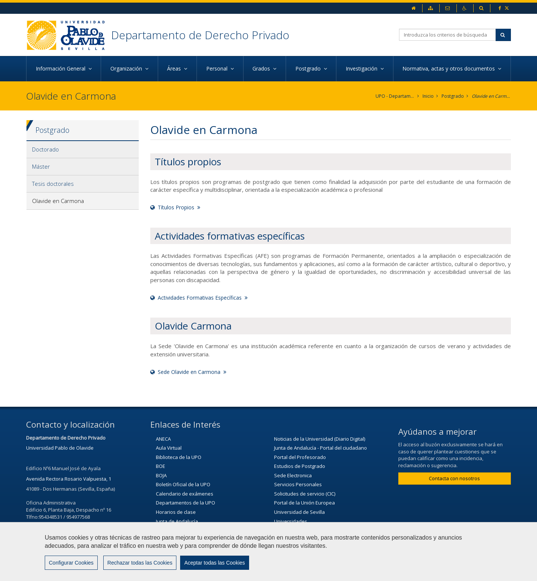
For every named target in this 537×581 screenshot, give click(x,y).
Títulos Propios (175, 207)
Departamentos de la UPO (185, 502)
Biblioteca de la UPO (178, 457)
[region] (268, 551)
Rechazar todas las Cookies (139, 563)
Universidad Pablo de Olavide (60, 447)
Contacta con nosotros (454, 478)
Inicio (428, 96)
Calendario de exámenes (184, 493)
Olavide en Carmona (491, 96)
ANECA (163, 438)
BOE (160, 466)
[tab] (82, 149)
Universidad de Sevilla (299, 512)
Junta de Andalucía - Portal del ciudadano (320, 447)
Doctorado (45, 149)
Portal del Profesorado (300, 457)
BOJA (161, 475)
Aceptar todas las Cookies (214, 563)
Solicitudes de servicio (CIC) (304, 493)
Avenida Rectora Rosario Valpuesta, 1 (68, 478)
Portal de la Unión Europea (304, 502)
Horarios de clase (176, 512)
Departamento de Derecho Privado (200, 35)
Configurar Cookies (71, 563)
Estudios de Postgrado (299, 466)
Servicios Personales (298, 484)
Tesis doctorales (53, 183)
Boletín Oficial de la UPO (183, 484)
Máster (41, 166)
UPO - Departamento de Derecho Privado (395, 96)
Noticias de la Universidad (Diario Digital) (319, 438)
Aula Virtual (169, 447)
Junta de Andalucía (177, 521)
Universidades (290, 521)
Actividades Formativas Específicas (199, 297)
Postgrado (453, 96)
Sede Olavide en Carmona (188, 371)
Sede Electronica (293, 475)
